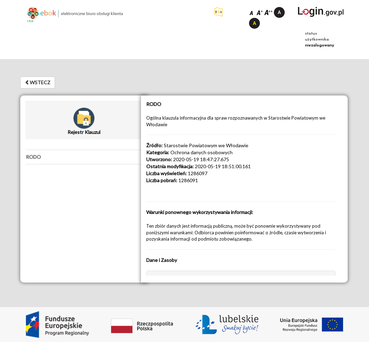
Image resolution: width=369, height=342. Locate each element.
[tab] (84, 157)
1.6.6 (30, 21)
